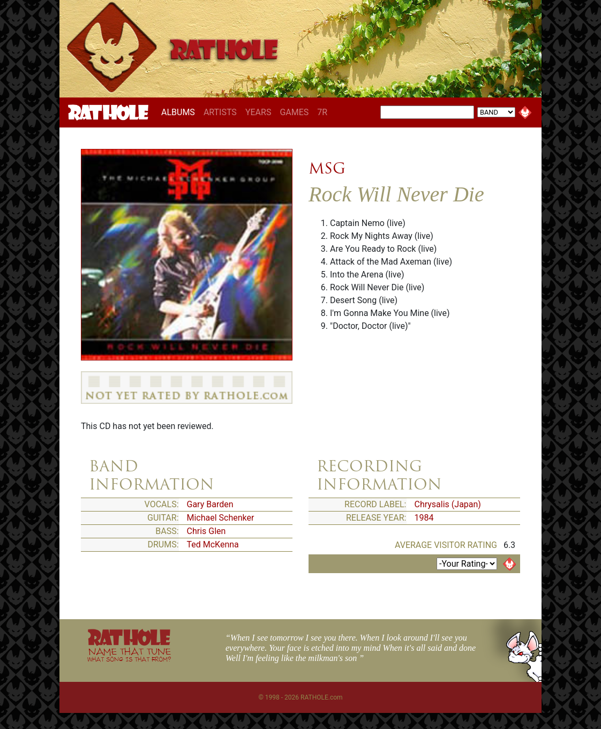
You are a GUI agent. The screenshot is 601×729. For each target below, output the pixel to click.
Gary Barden (210, 504)
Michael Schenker (220, 518)
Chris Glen (206, 531)
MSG (327, 168)
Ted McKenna (213, 544)
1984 (424, 518)
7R (322, 112)
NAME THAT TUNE (129, 654)
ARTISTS (220, 112)
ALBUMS (180, 112)
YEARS (258, 112)
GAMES (294, 112)
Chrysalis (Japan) (448, 504)
